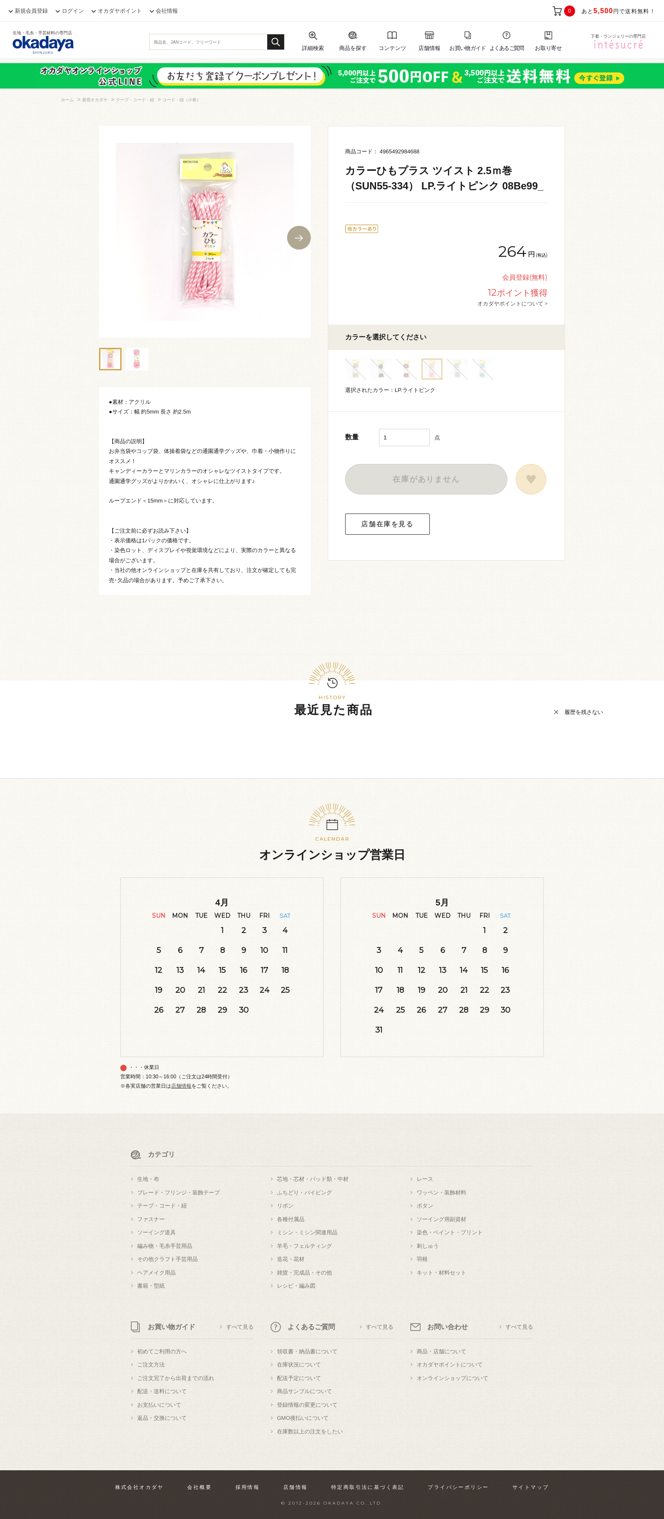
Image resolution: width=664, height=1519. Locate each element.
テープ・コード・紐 (162, 1205)
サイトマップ (530, 1487)
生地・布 (148, 1179)
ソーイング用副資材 (441, 1219)
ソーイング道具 (156, 1232)
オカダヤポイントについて (450, 1364)
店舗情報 (181, 1086)
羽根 (422, 1259)
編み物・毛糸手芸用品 (164, 1246)
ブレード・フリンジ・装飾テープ (178, 1192)
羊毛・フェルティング (304, 1246)
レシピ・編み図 (296, 1286)
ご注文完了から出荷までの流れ (175, 1378)
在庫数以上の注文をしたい (310, 1431)
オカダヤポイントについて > (512, 303)
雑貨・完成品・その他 (304, 1272)
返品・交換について (162, 1418)
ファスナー (151, 1219)
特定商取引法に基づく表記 (367, 1487)
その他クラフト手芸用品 (167, 1259)
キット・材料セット (441, 1272)
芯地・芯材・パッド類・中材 (313, 1179)
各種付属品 (290, 1219)
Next (299, 238)
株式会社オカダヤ (139, 1487)
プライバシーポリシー (458, 1487)
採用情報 (247, 1487)
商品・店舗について (441, 1351)
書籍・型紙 (151, 1286)
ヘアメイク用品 (156, 1272)
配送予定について (299, 1378)
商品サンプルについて (304, 1391)
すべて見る (240, 1327)
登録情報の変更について (307, 1405)
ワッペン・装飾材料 (441, 1192)
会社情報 (167, 11)
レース (425, 1179)
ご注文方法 (151, 1364)
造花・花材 (290, 1259)
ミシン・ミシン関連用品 (307, 1232)
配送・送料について (162, 1391)
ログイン (73, 11)
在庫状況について (299, 1364)
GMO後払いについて (303, 1418)
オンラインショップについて (452, 1378)
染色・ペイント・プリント (450, 1232)
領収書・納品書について (307, 1351)
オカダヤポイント (120, 11)
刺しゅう (428, 1246)
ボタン (425, 1205)
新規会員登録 (31, 11)
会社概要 (199, 1487)
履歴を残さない (583, 712)
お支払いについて (159, 1405)
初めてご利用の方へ (162, 1351)
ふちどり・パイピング (304, 1192)
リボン (285, 1205)
